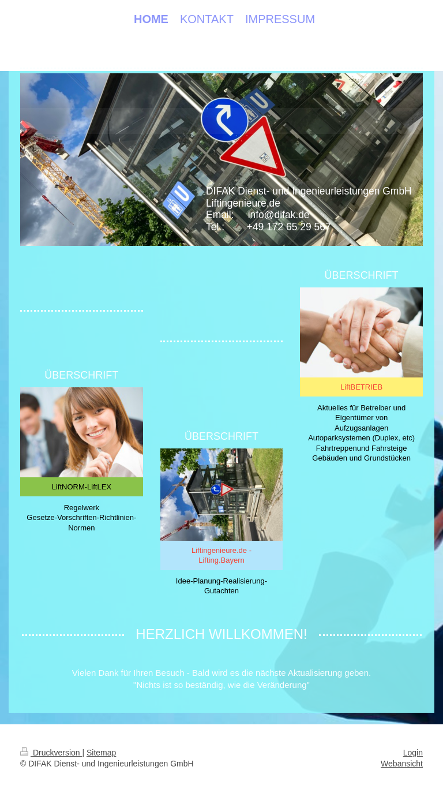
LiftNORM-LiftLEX (81, 486)
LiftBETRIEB (361, 387)
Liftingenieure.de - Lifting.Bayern (221, 555)
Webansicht (402, 763)
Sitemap (101, 752)
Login (413, 752)
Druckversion (51, 752)
